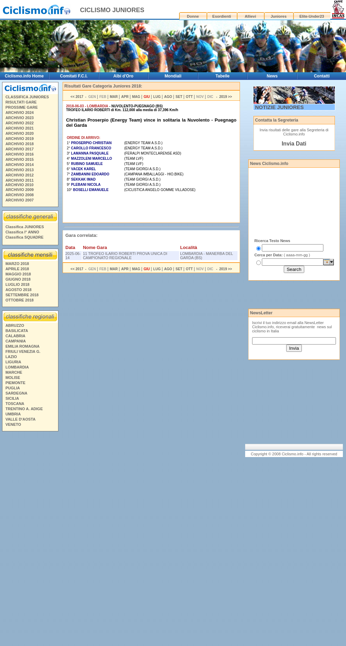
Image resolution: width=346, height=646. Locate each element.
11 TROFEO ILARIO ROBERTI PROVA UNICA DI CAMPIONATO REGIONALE (125, 255)
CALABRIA (15, 336)
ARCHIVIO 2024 (20, 112)
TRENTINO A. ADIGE (24, 409)
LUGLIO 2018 (18, 284)
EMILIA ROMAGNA (23, 346)
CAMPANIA (16, 341)
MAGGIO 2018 (18, 274)
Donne (193, 16)
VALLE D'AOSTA (21, 419)
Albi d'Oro (123, 76)
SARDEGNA (16, 393)
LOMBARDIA (17, 367)
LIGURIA (13, 362)
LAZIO (11, 357)
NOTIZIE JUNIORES (279, 107)
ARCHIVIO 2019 (20, 138)
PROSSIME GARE (22, 107)
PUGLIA (13, 388)
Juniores (279, 16)
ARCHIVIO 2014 (20, 165)
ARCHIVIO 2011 (20, 180)
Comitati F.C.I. (74, 76)
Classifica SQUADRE (24, 237)
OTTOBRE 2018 (20, 300)
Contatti (322, 76)
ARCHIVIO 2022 (20, 123)
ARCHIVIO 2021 (20, 128)
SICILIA (12, 398)
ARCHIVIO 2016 (20, 154)
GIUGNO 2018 (18, 279)
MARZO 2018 (17, 264)
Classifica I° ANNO (22, 232)
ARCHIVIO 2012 (20, 175)
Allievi (250, 16)
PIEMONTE (15, 383)
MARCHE (14, 372)
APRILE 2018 (17, 269)
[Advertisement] (30, 540)
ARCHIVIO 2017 (20, 149)
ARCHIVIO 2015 (20, 159)
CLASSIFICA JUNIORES (27, 97)
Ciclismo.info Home (24, 76)
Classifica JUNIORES (25, 227)
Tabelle (223, 76)
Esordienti (221, 16)
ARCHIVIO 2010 (19, 185)
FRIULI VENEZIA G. (23, 351)
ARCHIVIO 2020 (20, 133)
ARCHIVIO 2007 (20, 200)
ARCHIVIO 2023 (20, 118)
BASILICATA (17, 331)
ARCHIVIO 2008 (20, 195)
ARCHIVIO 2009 (20, 190)
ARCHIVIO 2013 (20, 170)
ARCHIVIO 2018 (20, 144)
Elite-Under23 (311, 16)
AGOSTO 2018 (19, 290)
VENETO (13, 424)
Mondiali (173, 76)
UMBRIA (13, 414)
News (272, 76)
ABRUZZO (15, 325)
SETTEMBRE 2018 (22, 295)
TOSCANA (15, 403)
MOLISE (13, 377)
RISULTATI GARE (21, 102)
